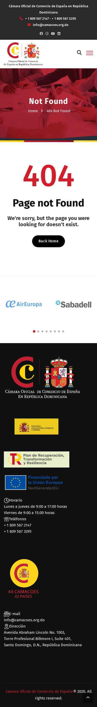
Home (33, 111)
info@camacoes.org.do (24, 620)
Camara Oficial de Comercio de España (39, 691)
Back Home (48, 241)
